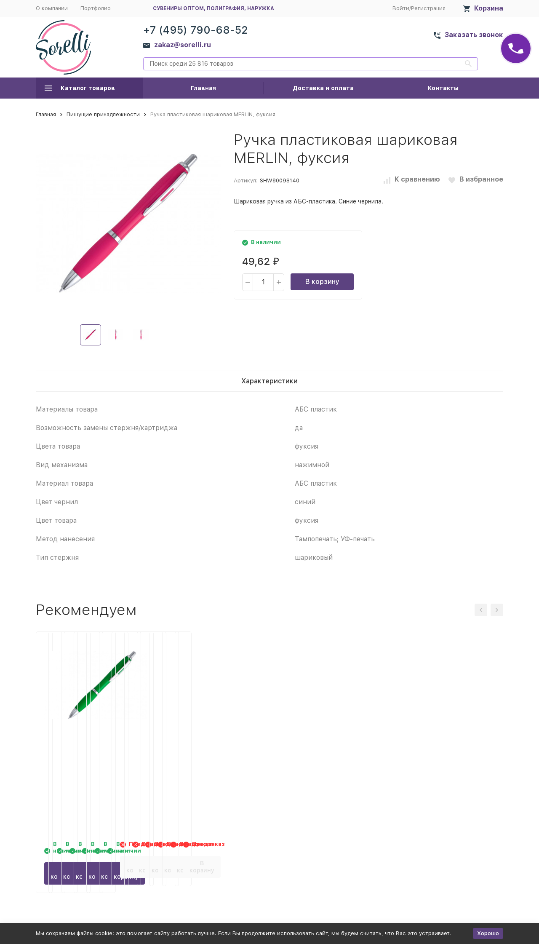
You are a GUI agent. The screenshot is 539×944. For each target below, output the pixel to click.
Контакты (443, 88)
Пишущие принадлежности (103, 114)
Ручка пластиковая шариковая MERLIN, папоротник (193, 752)
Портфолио (95, 8)
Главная (203, 88)
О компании (52, 8)
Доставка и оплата (323, 88)
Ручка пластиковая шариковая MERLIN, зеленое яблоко (86, 752)
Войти (400, 8)
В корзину (322, 282)
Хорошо (488, 933)
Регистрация (428, 8)
